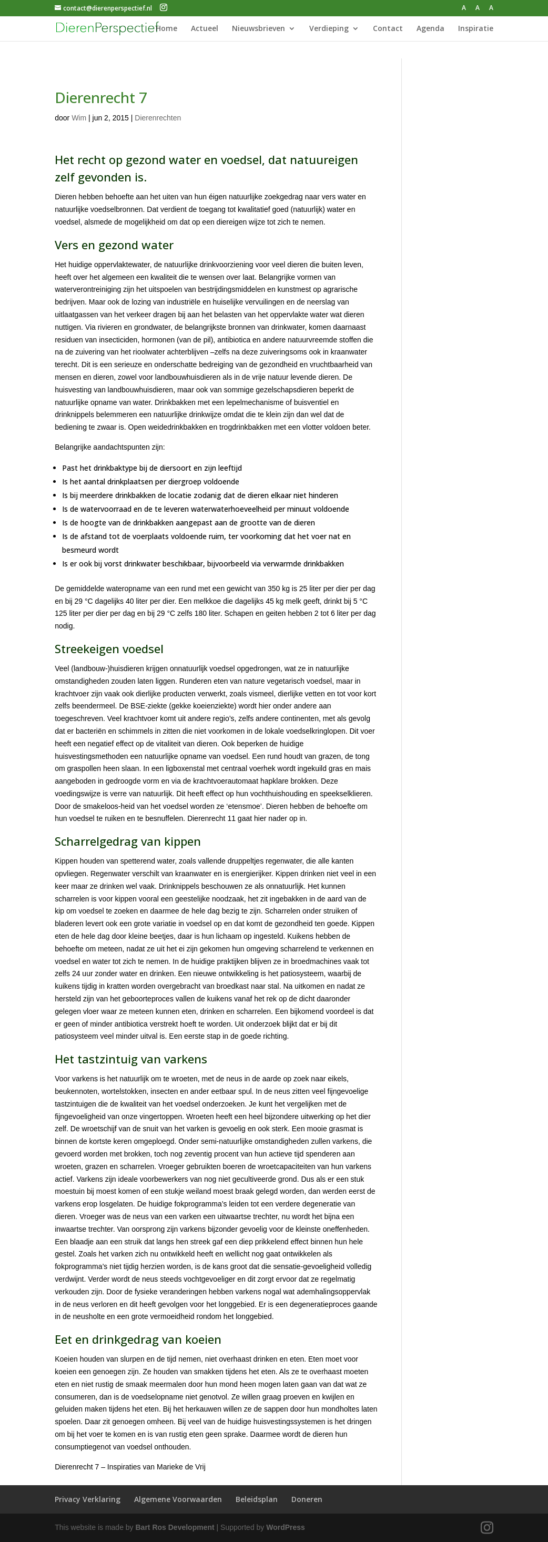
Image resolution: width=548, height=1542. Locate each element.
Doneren (306, 1499)
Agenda (430, 29)
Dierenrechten (158, 118)
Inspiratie (475, 29)
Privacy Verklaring (87, 1499)
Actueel (204, 29)
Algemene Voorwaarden (178, 1499)
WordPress (285, 1527)
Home (166, 29)
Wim (79, 118)
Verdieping (329, 29)
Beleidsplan (257, 1499)
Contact (388, 29)
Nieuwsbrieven (258, 29)
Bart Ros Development (175, 1527)
